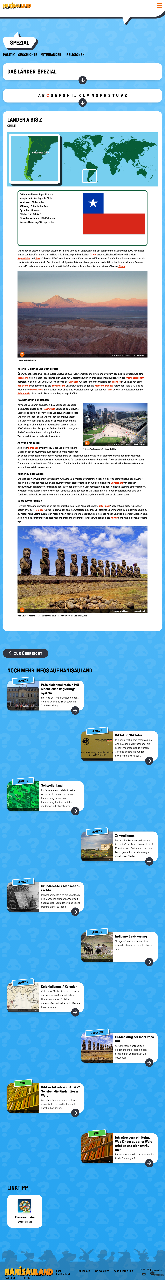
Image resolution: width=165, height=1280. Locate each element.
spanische (23, 377)
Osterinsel (104, 505)
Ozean (93, 254)
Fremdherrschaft (134, 377)
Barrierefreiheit (123, 1271)
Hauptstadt (49, 408)
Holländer (39, 509)
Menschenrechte (104, 385)
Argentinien (24, 258)
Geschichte (27, 55)
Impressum (84, 1271)
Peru (37, 258)
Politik (9, 55)
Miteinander (51, 55)
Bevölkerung (58, 385)
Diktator (73, 381)
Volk (110, 389)
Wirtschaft (117, 482)
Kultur (114, 517)
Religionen (75, 55)
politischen (24, 385)
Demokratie (36, 389)
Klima (121, 266)
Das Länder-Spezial (31, 72)
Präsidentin (24, 393)
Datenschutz (102, 1271)
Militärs (116, 381)
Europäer (33, 447)
